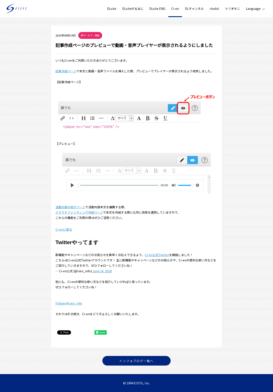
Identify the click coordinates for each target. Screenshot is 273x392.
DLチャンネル (194, 8)
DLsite (111, 8)
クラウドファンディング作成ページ (79, 212)
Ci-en (175, 8)
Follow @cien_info (68, 303)
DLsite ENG (157, 8)
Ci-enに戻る (63, 229)
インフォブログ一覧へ (136, 361)
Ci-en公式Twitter (157, 255)
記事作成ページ (65, 71)
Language (253, 8)
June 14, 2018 (102, 271)
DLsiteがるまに (132, 8)
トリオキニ (232, 8)
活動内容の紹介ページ (70, 207)
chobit (214, 8)
